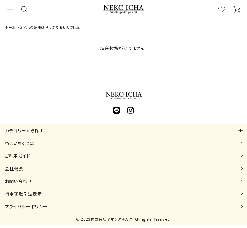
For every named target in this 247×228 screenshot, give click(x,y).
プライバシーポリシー (26, 206)
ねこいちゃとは (19, 143)
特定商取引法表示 (23, 194)
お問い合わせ (18, 181)
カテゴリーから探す (24, 130)
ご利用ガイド (17, 156)
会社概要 (14, 168)
